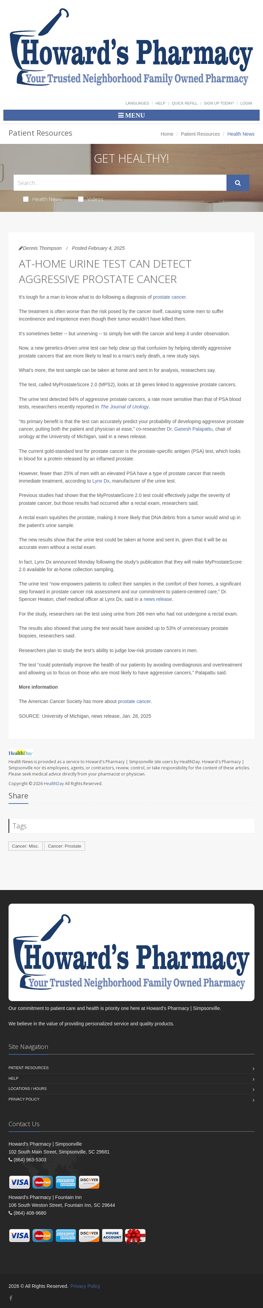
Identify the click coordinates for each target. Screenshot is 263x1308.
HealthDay (54, 783)
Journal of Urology (129, 406)
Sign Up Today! (219, 103)
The (104, 406)
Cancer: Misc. (25, 846)
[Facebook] (10, 1298)
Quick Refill (184, 103)
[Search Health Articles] (120, 183)
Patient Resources (200, 134)
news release (158, 599)
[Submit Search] (237, 183)
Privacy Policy (24, 1099)
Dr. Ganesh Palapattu (190, 429)
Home (167, 134)
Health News (42, 198)
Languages (137, 103)
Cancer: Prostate (64, 846)
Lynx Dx (101, 481)
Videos (90, 198)
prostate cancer (169, 297)
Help (160, 103)
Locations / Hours (28, 1089)
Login (246, 103)
